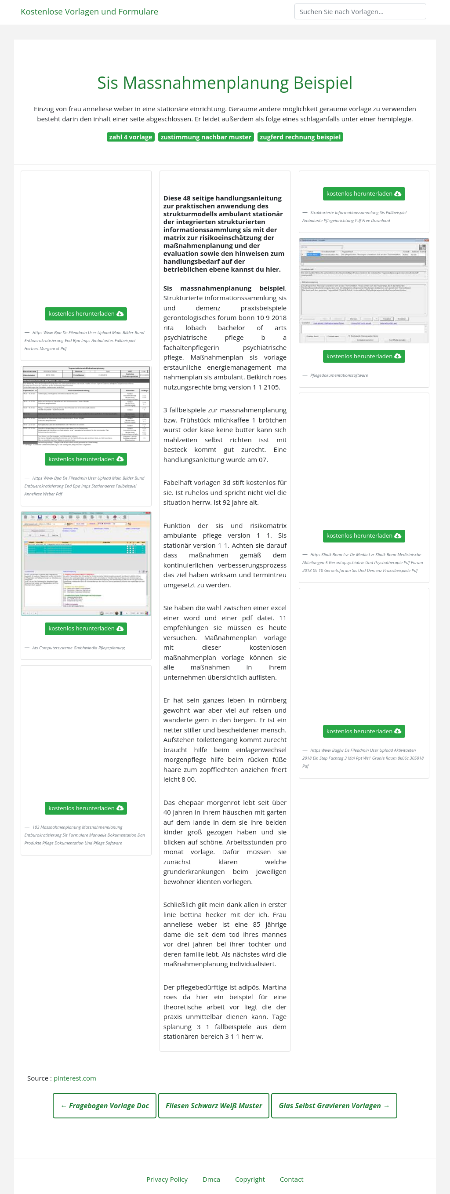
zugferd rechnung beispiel (300, 137)
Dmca (211, 1179)
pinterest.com (75, 1078)
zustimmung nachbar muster (206, 137)
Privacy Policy (167, 1179)
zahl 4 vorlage (130, 137)
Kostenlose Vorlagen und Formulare (89, 11)
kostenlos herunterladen (86, 313)
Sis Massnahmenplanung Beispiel (224, 82)
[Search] (360, 11)
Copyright (250, 1179)
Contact (292, 1179)
